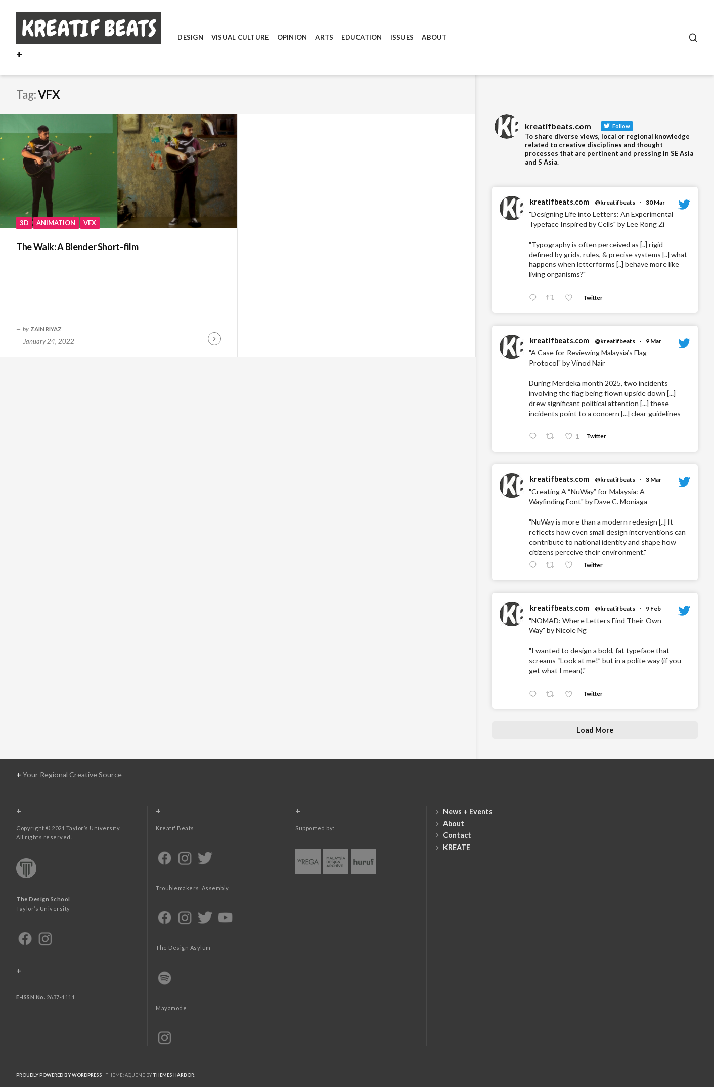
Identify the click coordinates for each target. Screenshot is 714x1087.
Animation (55, 223)
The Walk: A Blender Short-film (77, 246)
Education (361, 37)
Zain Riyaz (46, 328)
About (434, 37)
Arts (324, 37)
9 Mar (653, 341)
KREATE (456, 847)
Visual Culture (240, 37)
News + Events (468, 811)
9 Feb (653, 608)
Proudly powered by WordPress (59, 1075)
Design (190, 37)
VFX (89, 223)
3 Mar (653, 480)
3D (24, 223)
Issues (402, 37)
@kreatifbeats (615, 202)
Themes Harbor (173, 1075)
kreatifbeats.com (559, 201)
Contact (457, 835)
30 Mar (655, 202)
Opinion (292, 37)
